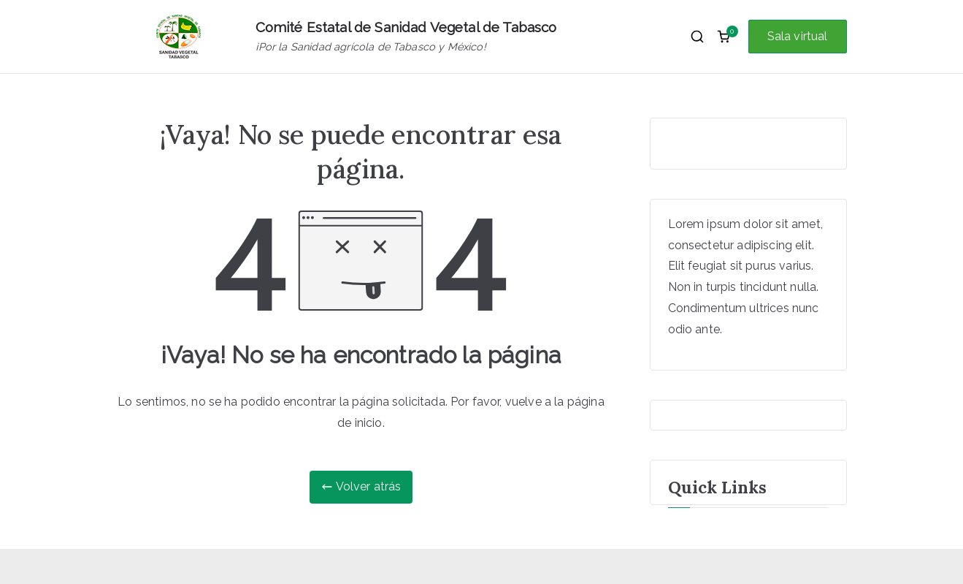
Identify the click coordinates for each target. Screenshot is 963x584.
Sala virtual (797, 36)
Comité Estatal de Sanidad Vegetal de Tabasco (406, 27)
